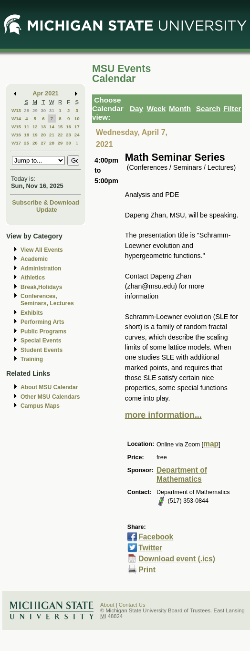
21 (51, 134)
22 (60, 134)
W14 (16, 118)
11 (26, 126)
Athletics (33, 277)
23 (68, 134)
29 (35, 110)
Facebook (155, 537)
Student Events (41, 350)
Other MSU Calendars (50, 396)
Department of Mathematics (181, 474)
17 (77, 126)
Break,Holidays (41, 287)
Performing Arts (42, 322)
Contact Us (132, 605)
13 (43, 126)
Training (32, 359)
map (211, 444)
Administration (41, 268)
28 (26, 110)
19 (35, 134)
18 (26, 134)
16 (68, 126)
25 (26, 142)
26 (35, 142)
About (107, 605)
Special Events (41, 340)
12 (35, 126)
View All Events (42, 250)
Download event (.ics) (176, 559)
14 (51, 126)
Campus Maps (40, 406)
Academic (34, 259)
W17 (16, 142)
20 (43, 134)
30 (43, 110)
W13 (16, 110)
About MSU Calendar (49, 387)
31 (51, 110)
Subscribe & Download (45, 202)
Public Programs (43, 331)
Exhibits (32, 313)
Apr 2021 (45, 93)
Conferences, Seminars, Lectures (47, 300)
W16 (16, 134)
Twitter (150, 548)
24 (77, 134)
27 (43, 142)
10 (77, 118)
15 (60, 126)
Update (46, 209)
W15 (16, 126)
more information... (163, 415)
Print (147, 570)
